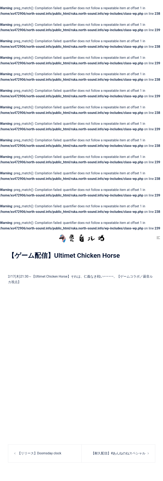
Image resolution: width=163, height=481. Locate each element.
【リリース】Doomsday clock (39, 453)
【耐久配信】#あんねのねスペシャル (118, 453)
